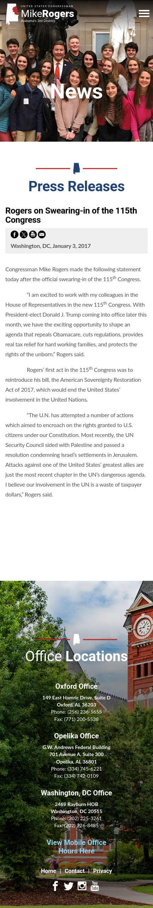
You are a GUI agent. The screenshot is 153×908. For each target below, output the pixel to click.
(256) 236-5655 (84, 712)
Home (48, 871)
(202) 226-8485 (81, 825)
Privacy (102, 871)
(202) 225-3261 (84, 818)
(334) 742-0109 (81, 776)
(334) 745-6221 (84, 769)
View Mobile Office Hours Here (77, 846)
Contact (75, 871)
